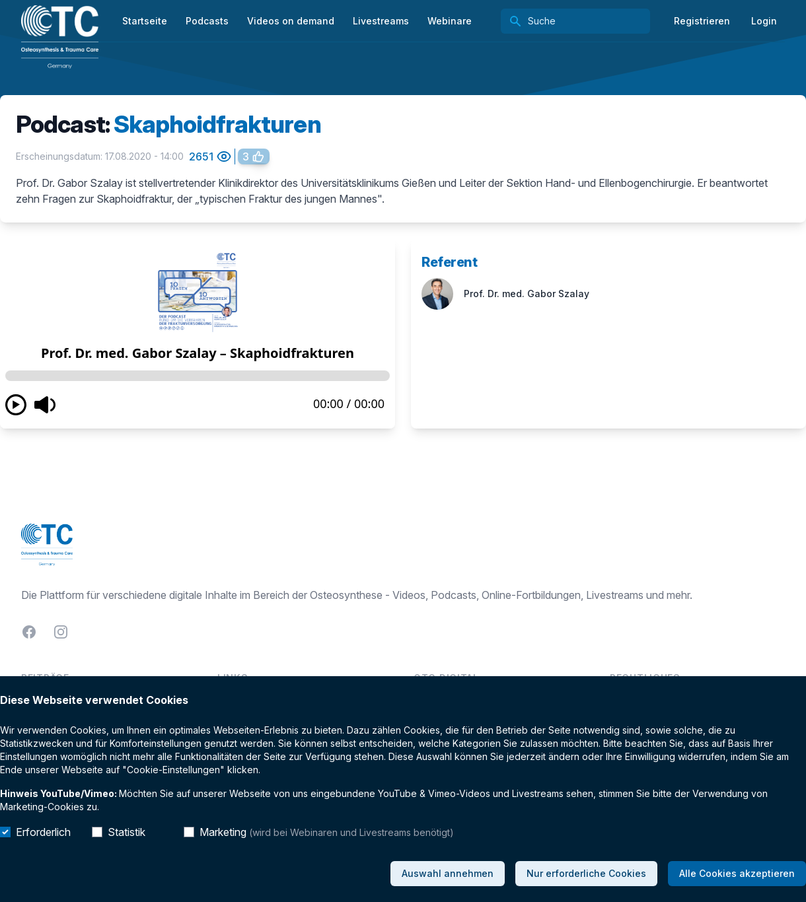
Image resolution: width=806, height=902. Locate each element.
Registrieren (702, 20)
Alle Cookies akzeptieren (737, 873)
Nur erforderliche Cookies (586, 873)
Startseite (144, 20)
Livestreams (381, 20)
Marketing (327, 832)
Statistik (126, 832)
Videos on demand (290, 20)
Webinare (449, 20)
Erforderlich (43, 832)
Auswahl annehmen (448, 873)
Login (764, 20)
